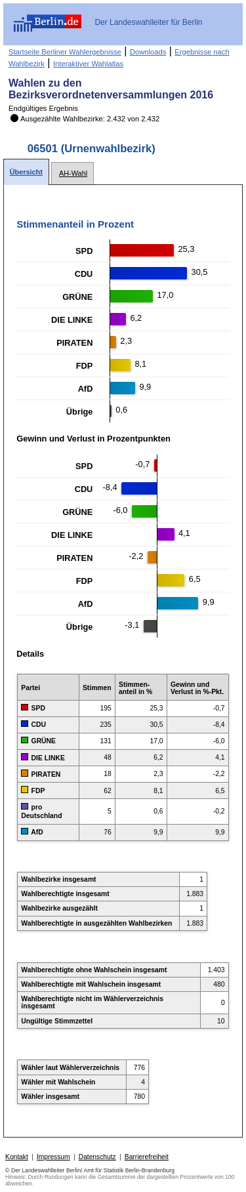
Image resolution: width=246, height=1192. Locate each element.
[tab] (26, 172)
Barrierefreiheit (147, 1157)
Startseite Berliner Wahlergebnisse (65, 52)
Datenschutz (97, 1157)
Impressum (53, 1157)
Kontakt (16, 1157)
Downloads (148, 52)
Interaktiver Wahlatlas (88, 64)
